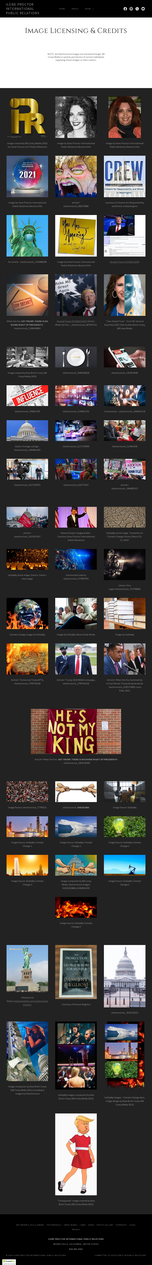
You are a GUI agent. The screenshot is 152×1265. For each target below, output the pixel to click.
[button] (89, 9)
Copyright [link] (121, 1225)
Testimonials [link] (53, 1225)
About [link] (75, 9)
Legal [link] (132, 1225)
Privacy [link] (76, 1229)
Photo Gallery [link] (105, 1225)
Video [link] (91, 1225)
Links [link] (83, 1225)
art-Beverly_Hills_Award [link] (30, 1225)
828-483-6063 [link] (76, 1249)
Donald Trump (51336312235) (125, 261)
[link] (24, 13)
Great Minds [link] (70, 1225)
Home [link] (62, 9)
